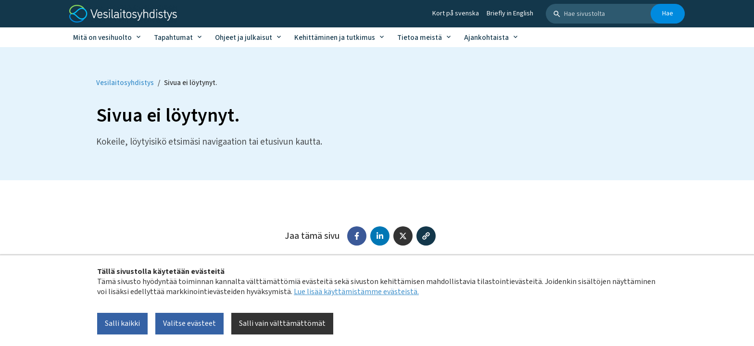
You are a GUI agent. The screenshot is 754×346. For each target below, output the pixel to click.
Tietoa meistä (419, 38)
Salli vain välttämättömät (282, 323)
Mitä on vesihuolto (102, 38)
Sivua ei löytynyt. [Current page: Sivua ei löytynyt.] (190, 83)
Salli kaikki (122, 323)
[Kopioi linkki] (426, 236)
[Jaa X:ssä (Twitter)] (403, 236)
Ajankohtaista (486, 38)
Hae (667, 13)
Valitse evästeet (189, 323)
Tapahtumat (173, 38)
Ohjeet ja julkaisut (243, 38)
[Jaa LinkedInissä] (380, 236)
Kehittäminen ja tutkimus (334, 38)
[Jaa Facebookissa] (356, 236)
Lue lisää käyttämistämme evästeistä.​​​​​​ (356, 291)
